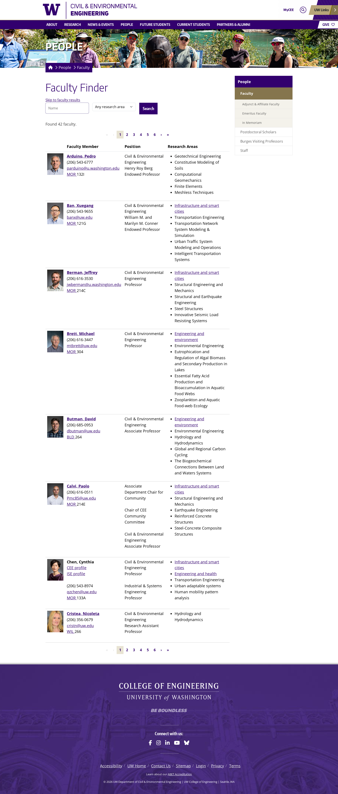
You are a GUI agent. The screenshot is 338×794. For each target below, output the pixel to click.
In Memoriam (252, 123)
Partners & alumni (233, 24)
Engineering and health (196, 573)
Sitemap (183, 765)
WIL (71, 631)
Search (148, 108)
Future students (155, 24)
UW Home (136, 765)
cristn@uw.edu (80, 625)
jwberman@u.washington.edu (94, 284)
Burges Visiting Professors (261, 141)
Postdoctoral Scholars (258, 132)
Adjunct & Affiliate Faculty (260, 104)
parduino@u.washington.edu (93, 168)
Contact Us (161, 765)
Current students (193, 24)
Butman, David (81, 418)
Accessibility (111, 765)
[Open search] (303, 10)
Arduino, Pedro (81, 156)
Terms (235, 765)
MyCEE (288, 10)
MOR (72, 174)
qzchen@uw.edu (82, 591)
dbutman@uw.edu (83, 431)
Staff (244, 150)
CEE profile (76, 567)
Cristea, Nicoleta (83, 613)
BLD (71, 437)
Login (201, 765)
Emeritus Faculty (254, 113)
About (51, 24)
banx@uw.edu (79, 217)
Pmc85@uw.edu (81, 498)
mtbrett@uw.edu (82, 345)
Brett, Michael (81, 333)
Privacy (217, 765)
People (127, 24)
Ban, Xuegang (80, 205)
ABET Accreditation (180, 774)
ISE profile (76, 573)
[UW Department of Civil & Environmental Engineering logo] (137, 10)
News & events (101, 24)
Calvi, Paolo (78, 486)
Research (72, 24)
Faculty (83, 67)
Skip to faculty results (62, 100)
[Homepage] (49, 67)
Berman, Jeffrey (82, 272)
